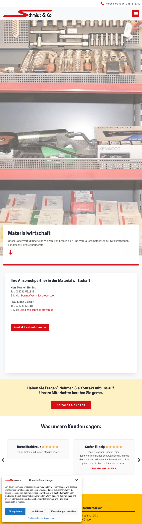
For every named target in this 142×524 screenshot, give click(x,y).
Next (139, 460)
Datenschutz (49, 518)
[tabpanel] (38, 448)
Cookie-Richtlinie (35, 518)
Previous (2, 460)
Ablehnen (37, 511)
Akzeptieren (15, 511)
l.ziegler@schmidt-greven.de (36, 309)
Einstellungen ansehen (63, 511)
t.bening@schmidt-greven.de (37, 295)
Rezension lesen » (104, 468)
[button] (76, 480)
